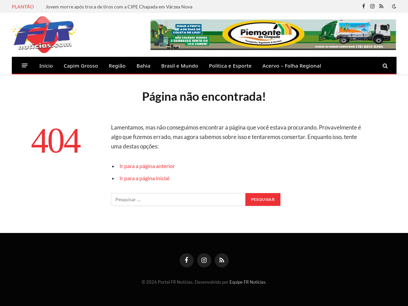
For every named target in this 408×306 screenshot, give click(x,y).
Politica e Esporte (230, 65)
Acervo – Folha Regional (292, 65)
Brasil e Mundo (179, 65)
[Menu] (24, 65)
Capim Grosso (81, 65)
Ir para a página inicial (146, 178)
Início (46, 65)
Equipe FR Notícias (247, 282)
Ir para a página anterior (149, 166)
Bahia (143, 65)
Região (117, 65)
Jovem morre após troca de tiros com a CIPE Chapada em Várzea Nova (119, 6)
